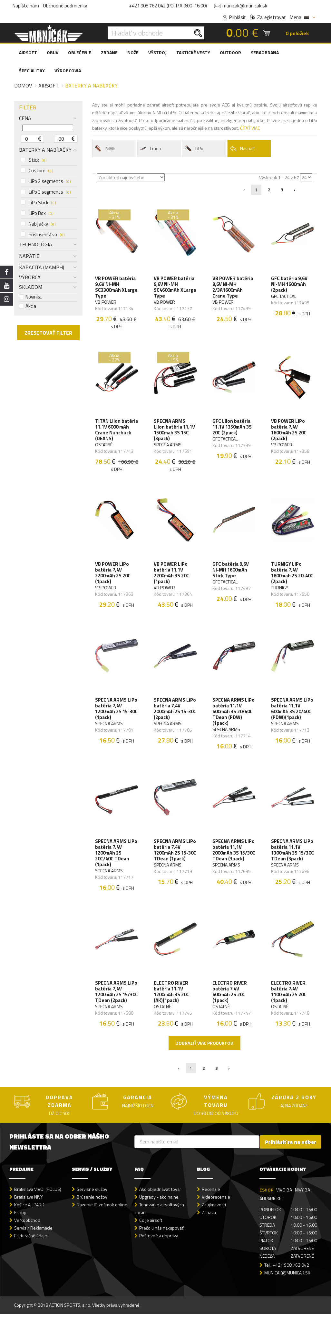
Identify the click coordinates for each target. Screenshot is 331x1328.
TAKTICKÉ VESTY (193, 52)
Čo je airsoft (150, 1234)
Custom (37, 171)
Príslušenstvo (42, 235)
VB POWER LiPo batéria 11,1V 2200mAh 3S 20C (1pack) (172, 576)
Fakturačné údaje (30, 1250)
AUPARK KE (270, 1212)
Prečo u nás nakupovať (161, 1242)
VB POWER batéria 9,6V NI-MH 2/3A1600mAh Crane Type (233, 287)
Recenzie (211, 1203)
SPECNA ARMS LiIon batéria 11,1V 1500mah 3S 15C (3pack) (174, 432)
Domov (23, 85)
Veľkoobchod (27, 1234)
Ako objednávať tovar (160, 1203)
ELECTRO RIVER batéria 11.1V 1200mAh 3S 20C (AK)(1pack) (172, 999)
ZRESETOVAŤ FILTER (48, 333)
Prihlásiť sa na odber (290, 1156)
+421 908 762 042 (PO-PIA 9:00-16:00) (168, 5)
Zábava (209, 1226)
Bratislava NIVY (28, 1211)
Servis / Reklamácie (33, 1242)
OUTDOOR (230, 52)
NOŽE (133, 52)
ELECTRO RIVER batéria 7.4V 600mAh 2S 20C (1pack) (230, 999)
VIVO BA (284, 1204)
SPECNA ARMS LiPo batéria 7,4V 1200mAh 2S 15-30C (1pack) (116, 713)
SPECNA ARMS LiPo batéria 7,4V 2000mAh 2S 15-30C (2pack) (175, 713)
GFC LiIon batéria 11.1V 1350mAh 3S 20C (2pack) (232, 429)
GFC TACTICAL (284, 297)
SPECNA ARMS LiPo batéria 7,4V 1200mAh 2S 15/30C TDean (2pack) (116, 1002)
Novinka (30, 296)
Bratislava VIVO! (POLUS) (37, 1203)
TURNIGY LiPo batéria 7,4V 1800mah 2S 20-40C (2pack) (292, 576)
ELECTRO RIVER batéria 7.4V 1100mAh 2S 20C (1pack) (289, 999)
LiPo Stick (38, 203)
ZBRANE (109, 52)
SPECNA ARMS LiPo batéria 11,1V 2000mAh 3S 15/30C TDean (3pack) (234, 859)
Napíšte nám (26, 5)
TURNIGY (279, 591)
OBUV (52, 52)
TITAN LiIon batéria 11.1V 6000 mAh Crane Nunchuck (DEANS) (115, 432)
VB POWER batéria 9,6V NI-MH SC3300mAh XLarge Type (115, 287)
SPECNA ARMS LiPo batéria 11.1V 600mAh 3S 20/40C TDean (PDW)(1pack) (234, 716)
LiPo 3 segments (46, 192)
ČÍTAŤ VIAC (250, 128)
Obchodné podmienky (65, 5)
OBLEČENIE (79, 52)
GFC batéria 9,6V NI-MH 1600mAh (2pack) (289, 285)
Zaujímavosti (214, 1219)
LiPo (193, 149)
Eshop (20, 1226)
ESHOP (266, 1204)
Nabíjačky (38, 224)
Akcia (27, 306)
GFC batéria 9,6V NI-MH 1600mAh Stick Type (231, 573)
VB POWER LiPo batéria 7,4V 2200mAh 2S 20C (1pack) (113, 576)
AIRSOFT (28, 52)
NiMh (104, 149)
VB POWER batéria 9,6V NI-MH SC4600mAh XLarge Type (174, 287)
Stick (33, 160)
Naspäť (242, 149)
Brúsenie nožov (92, 1211)
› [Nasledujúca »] (294, 189)
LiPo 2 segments (46, 181)
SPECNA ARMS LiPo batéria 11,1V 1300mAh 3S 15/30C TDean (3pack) (292, 859)
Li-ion (150, 149)
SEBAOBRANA (265, 52)
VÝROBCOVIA (67, 70)
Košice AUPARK (29, 1219)
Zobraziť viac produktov (204, 1057)
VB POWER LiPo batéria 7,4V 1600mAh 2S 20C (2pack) (289, 432)
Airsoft (48, 85)
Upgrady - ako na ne (159, 1211)
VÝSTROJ (157, 52)
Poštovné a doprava (158, 1250)
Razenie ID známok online (102, 1219)
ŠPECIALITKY (32, 70)
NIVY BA (303, 1204)
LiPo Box (37, 213)
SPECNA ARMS (168, 447)
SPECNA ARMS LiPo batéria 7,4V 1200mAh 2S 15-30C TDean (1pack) (175, 856)
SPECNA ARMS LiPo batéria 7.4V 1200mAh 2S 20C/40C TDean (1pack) (116, 859)
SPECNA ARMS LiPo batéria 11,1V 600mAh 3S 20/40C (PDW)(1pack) (292, 713)
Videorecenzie (216, 1211)
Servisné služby (92, 1203)
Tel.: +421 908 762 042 (286, 1279)
